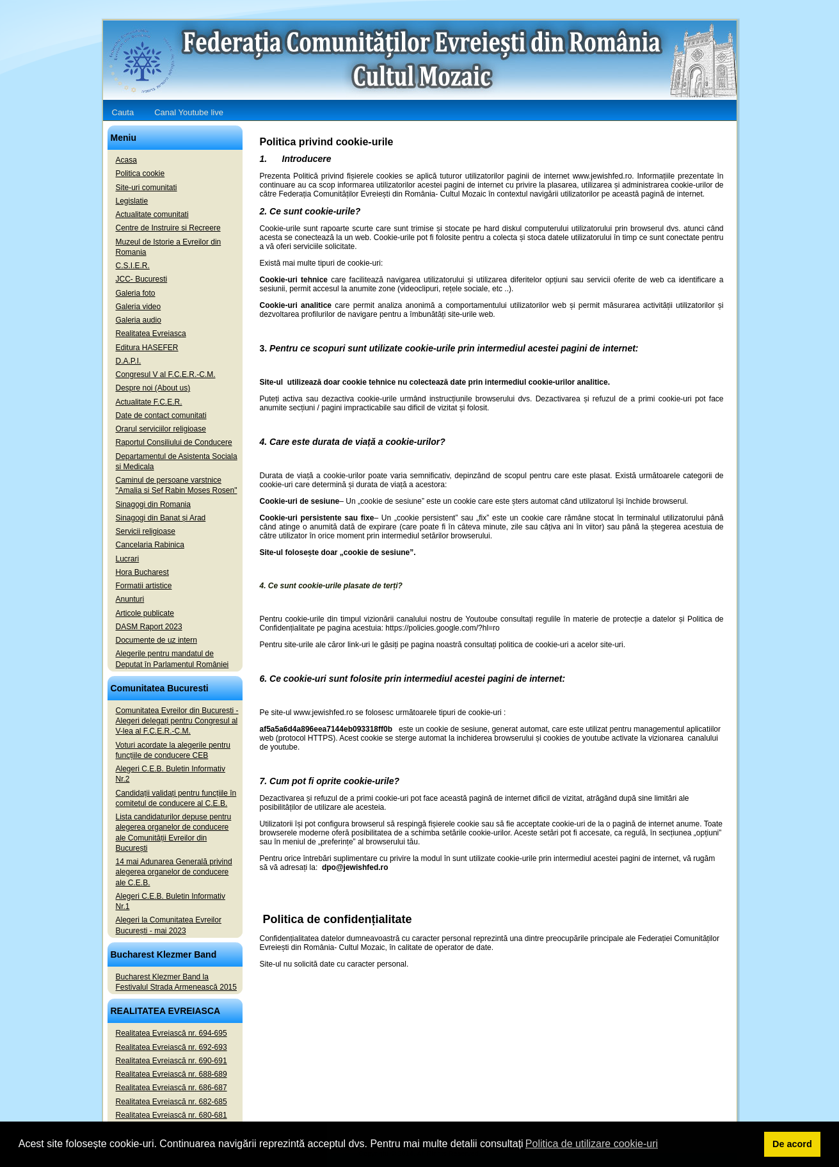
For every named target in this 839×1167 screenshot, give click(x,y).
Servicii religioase (145, 531)
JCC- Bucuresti (142, 279)
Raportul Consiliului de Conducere (174, 442)
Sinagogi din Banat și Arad (161, 517)
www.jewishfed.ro (323, 712)
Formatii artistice (144, 585)
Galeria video (138, 306)
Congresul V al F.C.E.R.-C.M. (166, 374)
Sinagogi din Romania (153, 504)
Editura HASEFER (147, 347)
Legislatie (132, 201)
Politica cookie (140, 173)
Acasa (126, 160)
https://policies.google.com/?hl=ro (442, 628)
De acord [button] (792, 1144)
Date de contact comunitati (161, 415)
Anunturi (130, 599)
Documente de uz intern (156, 640)
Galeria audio (138, 320)
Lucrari (128, 558)
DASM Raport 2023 (149, 626)
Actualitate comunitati (152, 214)
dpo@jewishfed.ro (355, 867)
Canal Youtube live (188, 112)
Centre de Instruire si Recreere (168, 227)
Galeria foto (136, 293)
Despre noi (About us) (153, 387)
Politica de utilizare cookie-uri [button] (591, 1143)
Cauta (123, 112)
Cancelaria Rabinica (150, 544)
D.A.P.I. (128, 361)
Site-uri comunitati (146, 187)
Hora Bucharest (142, 572)
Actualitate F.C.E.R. (149, 402)
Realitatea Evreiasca (151, 333)
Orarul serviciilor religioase (161, 428)
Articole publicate (145, 613)
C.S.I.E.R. (133, 265)
